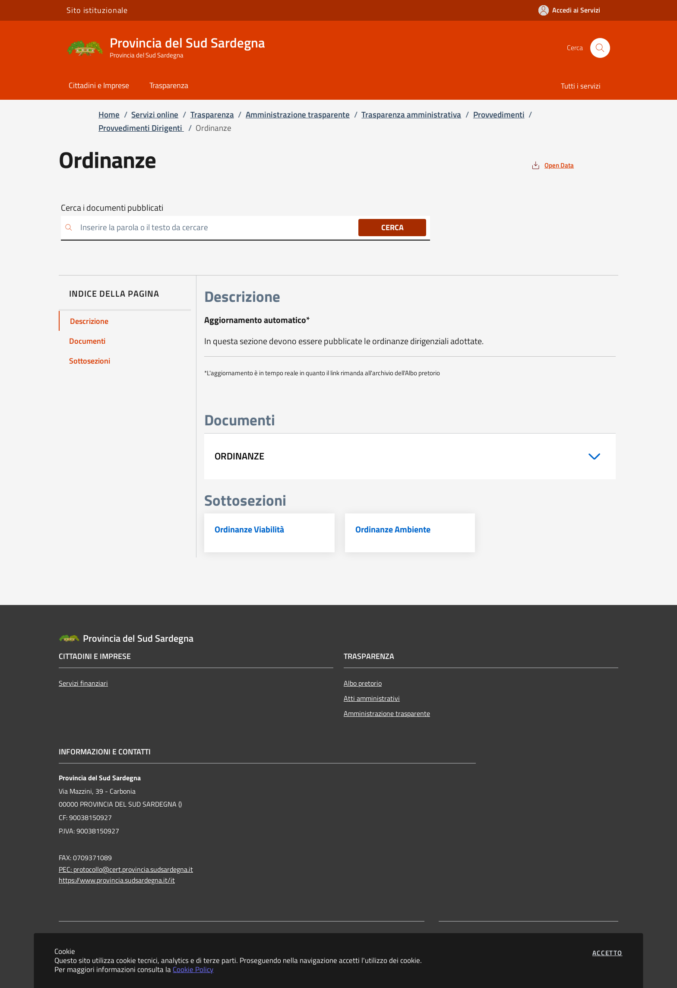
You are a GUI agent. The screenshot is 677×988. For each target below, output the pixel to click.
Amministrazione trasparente (387, 713)
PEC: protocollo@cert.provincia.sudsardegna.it (126, 869)
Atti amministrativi (372, 698)
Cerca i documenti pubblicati (112, 207)
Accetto (607, 953)
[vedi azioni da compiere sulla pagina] (552, 165)
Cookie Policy (193, 969)
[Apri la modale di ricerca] (600, 48)
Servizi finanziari (83, 683)
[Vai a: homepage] (170, 48)
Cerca (392, 227)
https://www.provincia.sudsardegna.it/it (117, 880)
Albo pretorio (363, 683)
